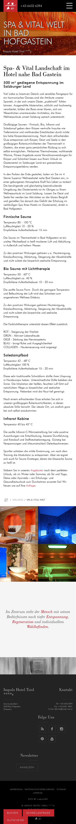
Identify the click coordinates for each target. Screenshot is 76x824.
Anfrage (30, 485)
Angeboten (36, 470)
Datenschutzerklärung (40, 789)
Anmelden (27, 767)
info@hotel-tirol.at (63, 709)
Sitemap (61, 789)
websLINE (42, 799)
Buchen (12, 813)
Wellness (17, 500)
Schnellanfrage (38, 813)
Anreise (38, 793)
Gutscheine (15, 820)
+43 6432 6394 (31, 6)
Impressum (16, 789)
